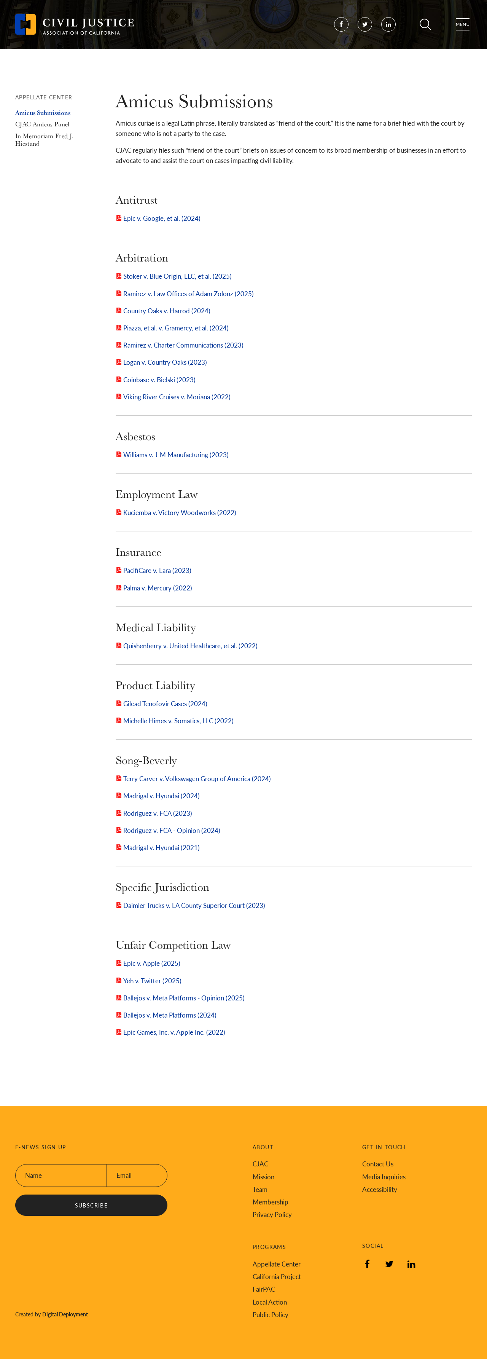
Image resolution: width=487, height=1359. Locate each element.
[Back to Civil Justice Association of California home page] (74, 30)
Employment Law (156, 494)
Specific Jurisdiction (162, 886)
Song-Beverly (146, 760)
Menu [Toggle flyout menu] (463, 30)
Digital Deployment (65, 1314)
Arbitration (142, 257)
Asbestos (135, 436)
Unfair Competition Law (173, 944)
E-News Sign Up (40, 1147)
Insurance (138, 551)
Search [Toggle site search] (425, 30)
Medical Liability (156, 627)
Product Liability (155, 685)
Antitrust (137, 199)
